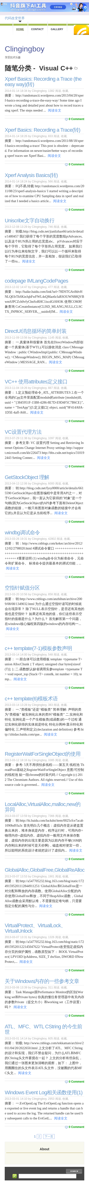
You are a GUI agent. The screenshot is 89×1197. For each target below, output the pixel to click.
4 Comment (76, 577)
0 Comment (76, 119)
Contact (37, 29)
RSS (81, 30)
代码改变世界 (15, 18)
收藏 (65, 91)
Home (20, 29)
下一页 (49, 1136)
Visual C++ (56, 68)
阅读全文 (54, 110)
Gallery (57, 29)
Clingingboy (24, 49)
